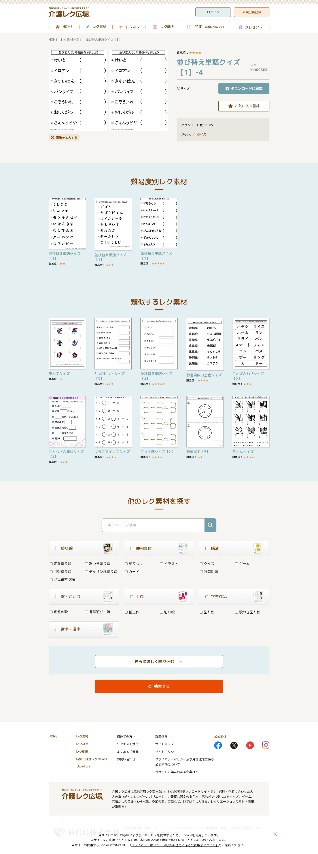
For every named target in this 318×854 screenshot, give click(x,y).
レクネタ (132, 27)
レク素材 (99, 27)
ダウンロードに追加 (247, 88)
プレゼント (254, 27)
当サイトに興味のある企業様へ (177, 772)
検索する (162, 686)
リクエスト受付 (127, 744)
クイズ (201, 134)
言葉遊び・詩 (97, 611)
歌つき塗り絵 (97, 563)
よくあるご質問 (127, 751)
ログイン (213, 12)
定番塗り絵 (60, 563)
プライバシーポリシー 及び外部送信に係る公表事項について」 (175, 845)
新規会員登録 (251, 12)
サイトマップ (164, 744)
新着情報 (161, 736)
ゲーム (242, 563)
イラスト (169, 563)
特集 (210, 27)
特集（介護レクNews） (92, 759)
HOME (67, 27)
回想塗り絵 (60, 571)
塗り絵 (207, 612)
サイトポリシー (166, 751)
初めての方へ (126, 736)
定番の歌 (59, 611)
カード (132, 571)
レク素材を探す (71, 39)
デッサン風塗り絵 (101, 571)
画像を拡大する (66, 137)
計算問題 (209, 571)
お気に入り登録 (247, 105)
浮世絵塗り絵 (62, 579)
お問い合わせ (126, 759)
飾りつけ (134, 563)
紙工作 (132, 612)
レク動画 (167, 27)
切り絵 (167, 612)
